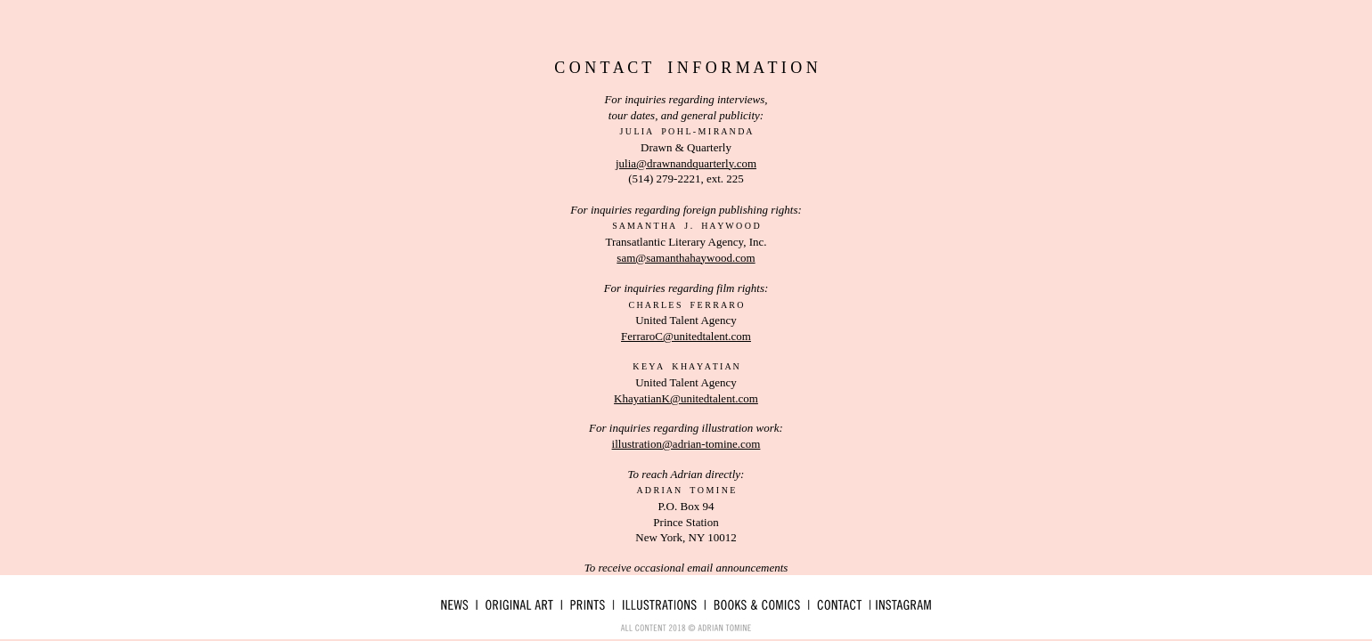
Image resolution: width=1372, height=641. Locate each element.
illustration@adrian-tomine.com (686, 443)
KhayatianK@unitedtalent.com (686, 398)
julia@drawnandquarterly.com (686, 163)
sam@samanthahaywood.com (686, 257)
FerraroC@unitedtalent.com (686, 336)
